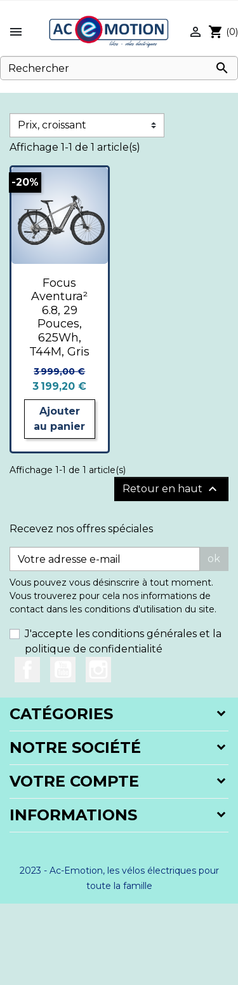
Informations (73, 815)
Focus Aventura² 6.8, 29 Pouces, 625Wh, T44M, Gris (59, 317)
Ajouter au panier (59, 418)
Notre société (75, 747)
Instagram (98, 669)
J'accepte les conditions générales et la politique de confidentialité (123, 641)
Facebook (27, 669)
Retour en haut (171, 489)
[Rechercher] (119, 68)
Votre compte (74, 781)
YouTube (63, 669)
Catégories (61, 714)
